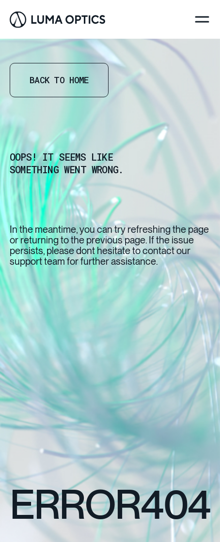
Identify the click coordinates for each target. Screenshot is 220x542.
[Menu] (202, 19)
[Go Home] (57, 19)
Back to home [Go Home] (59, 80)
